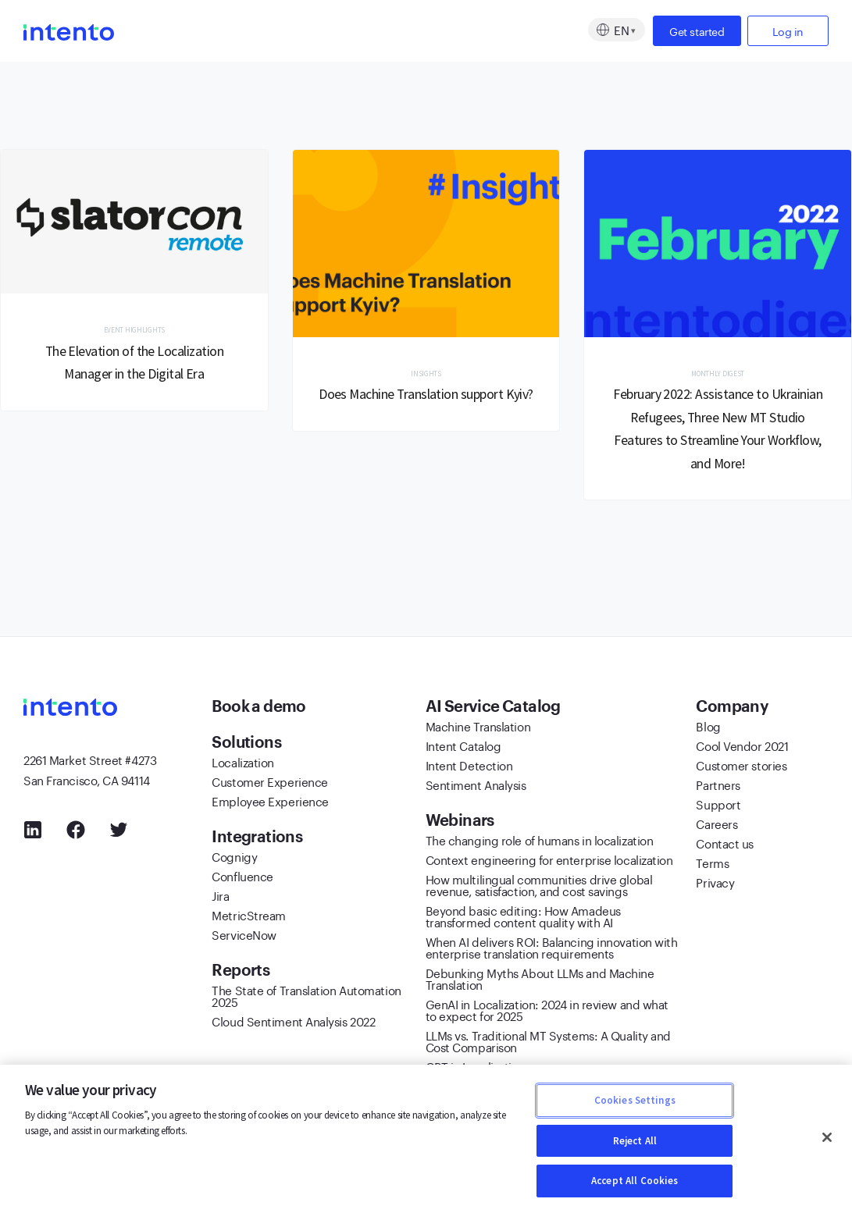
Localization (243, 764)
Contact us (725, 845)
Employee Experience (270, 803)
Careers (716, 825)
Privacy (715, 884)
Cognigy (234, 858)
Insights (426, 374)
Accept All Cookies (634, 1180)
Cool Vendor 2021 (742, 747)
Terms (712, 865)
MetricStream (249, 917)
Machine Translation (478, 728)
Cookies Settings (635, 1100)
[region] (426, 1139)
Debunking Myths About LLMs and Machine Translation (540, 981)
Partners (718, 786)
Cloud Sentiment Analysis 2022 (293, 1023)
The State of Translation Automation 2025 (306, 998)
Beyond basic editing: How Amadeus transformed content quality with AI (523, 918)
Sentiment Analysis (476, 786)
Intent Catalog (463, 747)
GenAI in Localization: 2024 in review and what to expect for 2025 (547, 1012)
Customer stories (741, 767)
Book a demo (260, 708)
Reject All (635, 1140)
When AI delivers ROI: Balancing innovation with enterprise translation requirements (552, 949)
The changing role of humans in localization (540, 842)
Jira (220, 897)
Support (718, 806)
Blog (708, 728)
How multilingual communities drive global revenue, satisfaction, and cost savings (539, 887)
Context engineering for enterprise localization (549, 861)
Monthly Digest (718, 374)
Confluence (242, 878)
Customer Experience (269, 783)
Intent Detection (469, 767)
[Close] (827, 1137)
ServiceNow (244, 936)
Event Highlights (134, 330)
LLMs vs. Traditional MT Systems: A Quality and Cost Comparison (548, 1043)
